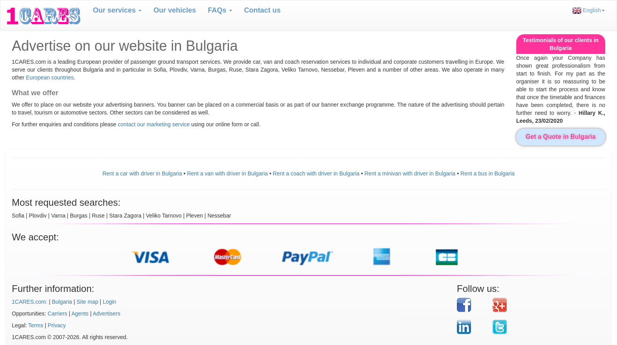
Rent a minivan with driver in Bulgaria (409, 173)
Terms (35, 325)
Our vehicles (174, 10)
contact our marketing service (154, 124)
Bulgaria (62, 302)
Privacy (57, 325)
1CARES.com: (29, 302)
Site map (87, 302)
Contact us (262, 10)
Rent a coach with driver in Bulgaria (316, 173)
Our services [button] (117, 10)
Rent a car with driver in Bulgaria (142, 173)
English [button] (589, 10)
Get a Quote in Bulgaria (561, 136)
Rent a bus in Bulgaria (487, 173)
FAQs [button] (220, 10)
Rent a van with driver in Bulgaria (227, 173)
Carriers (57, 313)
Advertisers (106, 313)
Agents (80, 313)
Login (109, 302)
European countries (50, 77)
